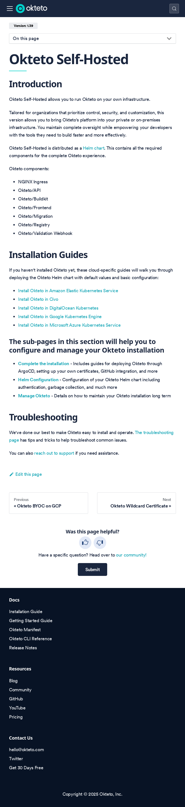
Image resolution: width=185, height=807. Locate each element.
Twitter (16, 758)
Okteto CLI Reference (30, 639)
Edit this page (25, 474)
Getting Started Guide (30, 620)
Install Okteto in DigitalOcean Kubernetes (58, 308)
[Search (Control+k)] (174, 8)
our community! (131, 555)
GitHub (16, 699)
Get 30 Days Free (26, 768)
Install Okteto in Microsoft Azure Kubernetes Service (69, 325)
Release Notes (23, 648)
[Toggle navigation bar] (10, 8)
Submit (92, 569)
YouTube (17, 708)
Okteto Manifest (25, 629)
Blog (13, 681)
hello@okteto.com (26, 749)
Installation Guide (25, 611)
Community (20, 690)
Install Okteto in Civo (38, 299)
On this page (26, 38)
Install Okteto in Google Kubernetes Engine (60, 316)
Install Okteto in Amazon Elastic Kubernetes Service (68, 290)
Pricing (16, 717)
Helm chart (93, 148)
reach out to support (54, 453)
